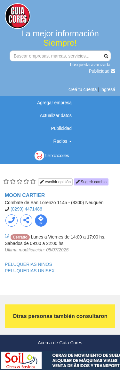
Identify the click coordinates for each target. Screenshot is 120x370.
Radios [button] (62, 141)
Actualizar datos (56, 115)
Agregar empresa (54, 102)
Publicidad (102, 71)
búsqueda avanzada (90, 64)
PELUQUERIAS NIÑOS (28, 264)
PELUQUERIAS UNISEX (30, 270)
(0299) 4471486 (26, 209)
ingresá (107, 89)
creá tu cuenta (82, 89)
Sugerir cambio (91, 182)
